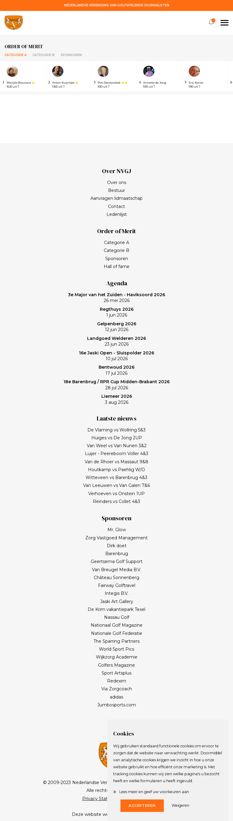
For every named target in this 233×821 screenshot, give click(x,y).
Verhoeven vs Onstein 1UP (116, 493)
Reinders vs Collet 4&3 (116, 501)
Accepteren (142, 805)
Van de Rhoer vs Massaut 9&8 (116, 461)
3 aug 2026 (116, 399)
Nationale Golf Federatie (116, 633)
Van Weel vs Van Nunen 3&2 (117, 445)
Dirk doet (117, 545)
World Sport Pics (116, 649)
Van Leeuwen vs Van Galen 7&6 (116, 485)
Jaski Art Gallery (116, 601)
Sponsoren (71, 55)
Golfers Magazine (116, 665)
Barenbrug (116, 553)
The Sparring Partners (116, 641)
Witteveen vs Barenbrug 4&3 (116, 477)
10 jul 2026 (116, 356)
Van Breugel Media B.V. (116, 569)
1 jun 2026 (116, 312)
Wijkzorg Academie (116, 657)
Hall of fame (117, 266)
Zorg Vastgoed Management (116, 538)
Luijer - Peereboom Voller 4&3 (116, 453)
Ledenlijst (116, 214)
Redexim (116, 681)
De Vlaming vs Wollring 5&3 (116, 430)
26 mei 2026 (116, 297)
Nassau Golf (116, 617)
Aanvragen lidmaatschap (116, 198)
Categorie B (43, 55)
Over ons (116, 182)
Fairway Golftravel (116, 585)
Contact (116, 206)
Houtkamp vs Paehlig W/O (116, 469)
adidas (116, 697)
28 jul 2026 (116, 384)
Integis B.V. (116, 593)
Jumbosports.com (116, 705)
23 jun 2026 (116, 341)
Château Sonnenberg (116, 577)
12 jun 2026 (116, 327)
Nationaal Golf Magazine (117, 625)
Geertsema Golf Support (117, 561)
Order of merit (24, 46)
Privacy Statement (102, 798)
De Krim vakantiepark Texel (116, 609)
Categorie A (15, 55)
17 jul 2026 (116, 370)
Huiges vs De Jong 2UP (116, 438)
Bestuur (116, 190)
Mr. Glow (116, 529)
